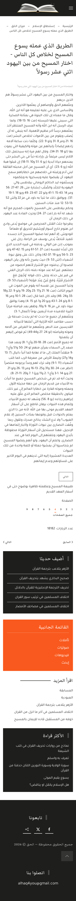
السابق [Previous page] (68, 542)
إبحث (65, 663)
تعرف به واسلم (58, 758)
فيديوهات (62, 655)
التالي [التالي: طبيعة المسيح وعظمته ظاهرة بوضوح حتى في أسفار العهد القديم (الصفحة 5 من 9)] (66, 476)
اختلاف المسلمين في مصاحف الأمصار (42, 606)
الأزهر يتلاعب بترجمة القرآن (50, 569)
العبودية (67, 698)
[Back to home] (38, 8)
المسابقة (66, 691)
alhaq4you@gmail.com (38, 884)
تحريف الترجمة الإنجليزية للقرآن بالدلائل (42, 588)
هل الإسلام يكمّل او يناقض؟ (49, 785)
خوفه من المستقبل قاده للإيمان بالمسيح (43, 719)
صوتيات (63, 648)
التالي (7, 542)
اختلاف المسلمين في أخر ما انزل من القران (43, 712)
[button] (71, 8)
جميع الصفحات (63, 515)
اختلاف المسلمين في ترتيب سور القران (42, 597)
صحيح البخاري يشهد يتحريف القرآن (44, 578)
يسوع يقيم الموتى (56, 778)
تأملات (64, 640)
